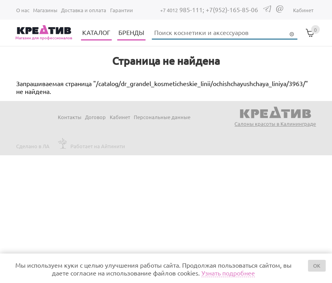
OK (316, 265)
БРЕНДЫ (131, 32)
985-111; (183, 9)
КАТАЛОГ (96, 32)
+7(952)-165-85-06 (232, 9)
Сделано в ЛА (33, 146)
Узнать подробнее (228, 273)
